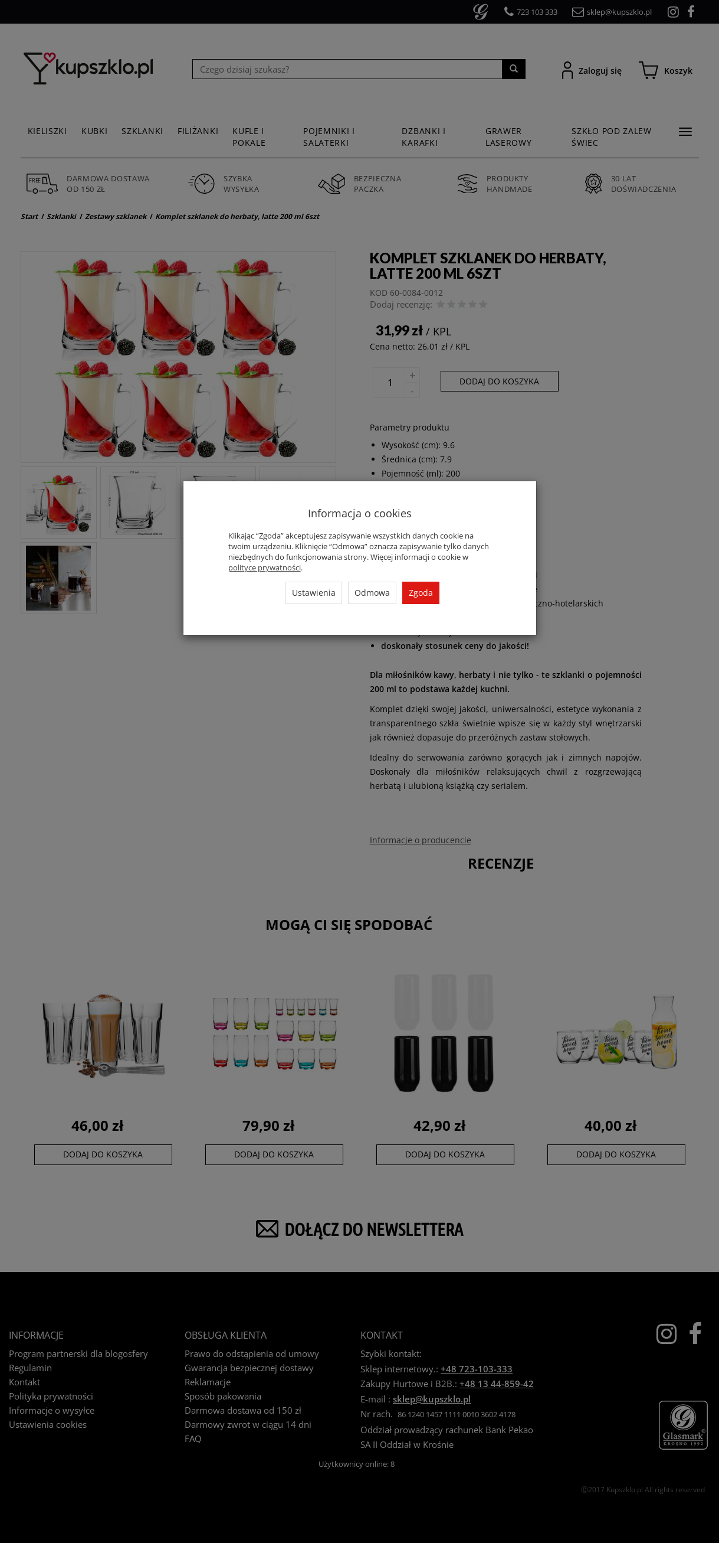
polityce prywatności (264, 567)
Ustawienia (314, 592)
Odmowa (372, 592)
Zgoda (421, 592)
